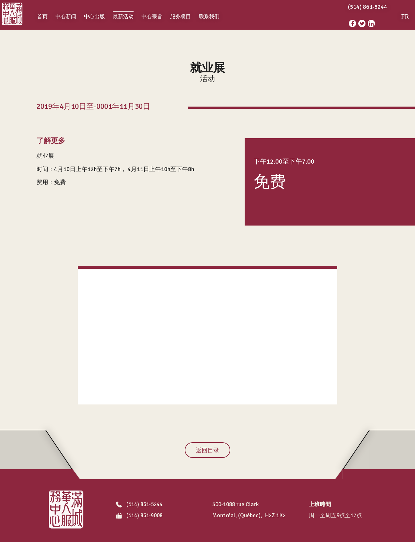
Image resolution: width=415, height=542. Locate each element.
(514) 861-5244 (139, 505)
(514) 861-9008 (139, 516)
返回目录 (207, 450)
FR (405, 16)
